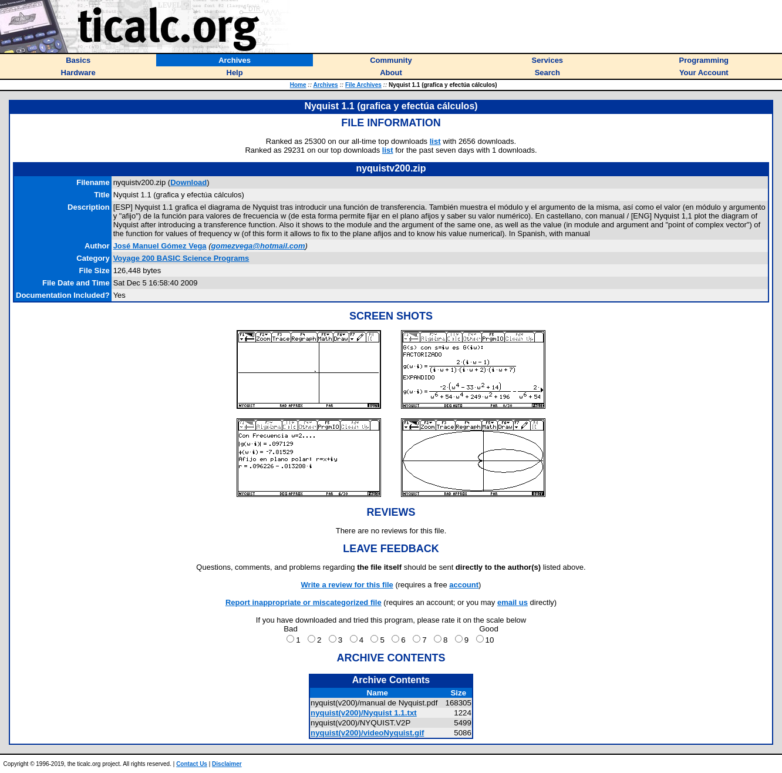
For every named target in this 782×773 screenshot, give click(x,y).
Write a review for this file (347, 584)
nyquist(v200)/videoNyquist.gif (367, 732)
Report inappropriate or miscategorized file (303, 602)
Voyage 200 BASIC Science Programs (181, 258)
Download (188, 182)
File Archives (363, 85)
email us (512, 602)
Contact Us (191, 764)
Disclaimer (227, 764)
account (463, 584)
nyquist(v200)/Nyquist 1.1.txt (364, 712)
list (435, 141)
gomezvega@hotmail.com (258, 245)
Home (298, 85)
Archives (325, 85)
